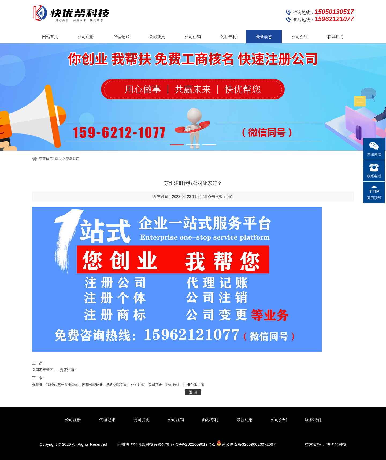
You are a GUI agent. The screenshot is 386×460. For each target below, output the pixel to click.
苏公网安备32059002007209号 (246, 443)
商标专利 (228, 36)
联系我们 (335, 36)
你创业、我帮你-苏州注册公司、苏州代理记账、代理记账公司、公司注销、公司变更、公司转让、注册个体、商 (118, 385)
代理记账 (121, 36)
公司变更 (157, 36)
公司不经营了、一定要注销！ (54, 370)
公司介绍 (300, 36)
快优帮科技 (336, 444)
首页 (58, 159)
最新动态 (264, 36)
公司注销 (193, 36)
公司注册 (86, 36)
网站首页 (50, 36)
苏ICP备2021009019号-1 (192, 444)
